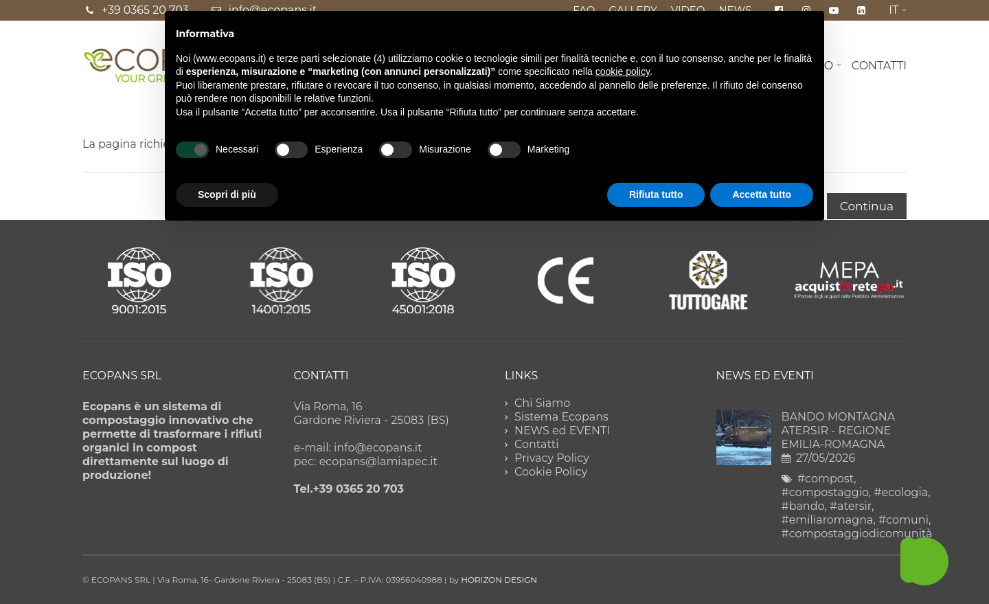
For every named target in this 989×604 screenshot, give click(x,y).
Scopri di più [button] (227, 194)
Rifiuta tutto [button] (656, 194)
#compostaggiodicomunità (857, 533)
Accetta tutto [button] (761, 194)
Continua (867, 206)
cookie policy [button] (622, 71)
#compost (825, 478)
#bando (803, 506)
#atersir (851, 506)
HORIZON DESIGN (499, 579)
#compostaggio (825, 492)
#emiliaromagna (828, 519)
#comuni (903, 519)
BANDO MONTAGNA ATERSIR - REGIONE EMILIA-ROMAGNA (839, 430)
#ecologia (901, 492)
